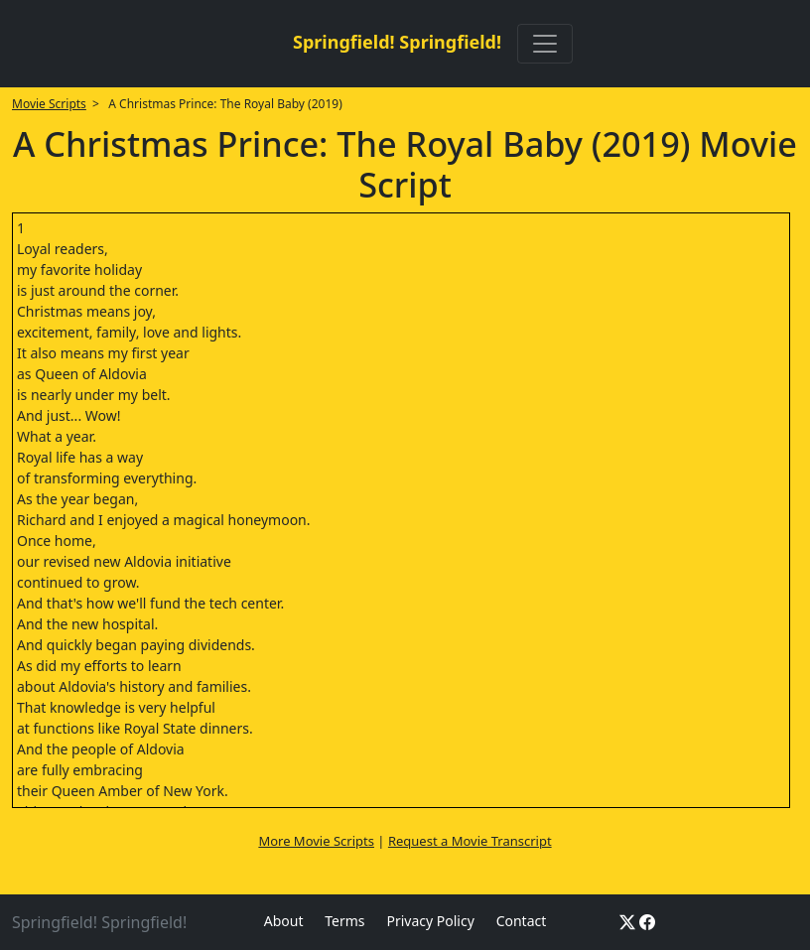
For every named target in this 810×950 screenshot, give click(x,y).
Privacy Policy (429, 920)
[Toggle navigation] (545, 44)
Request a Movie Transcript (470, 841)
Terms (344, 920)
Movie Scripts (49, 103)
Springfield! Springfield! (397, 42)
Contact (521, 920)
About (284, 920)
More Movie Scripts (316, 841)
